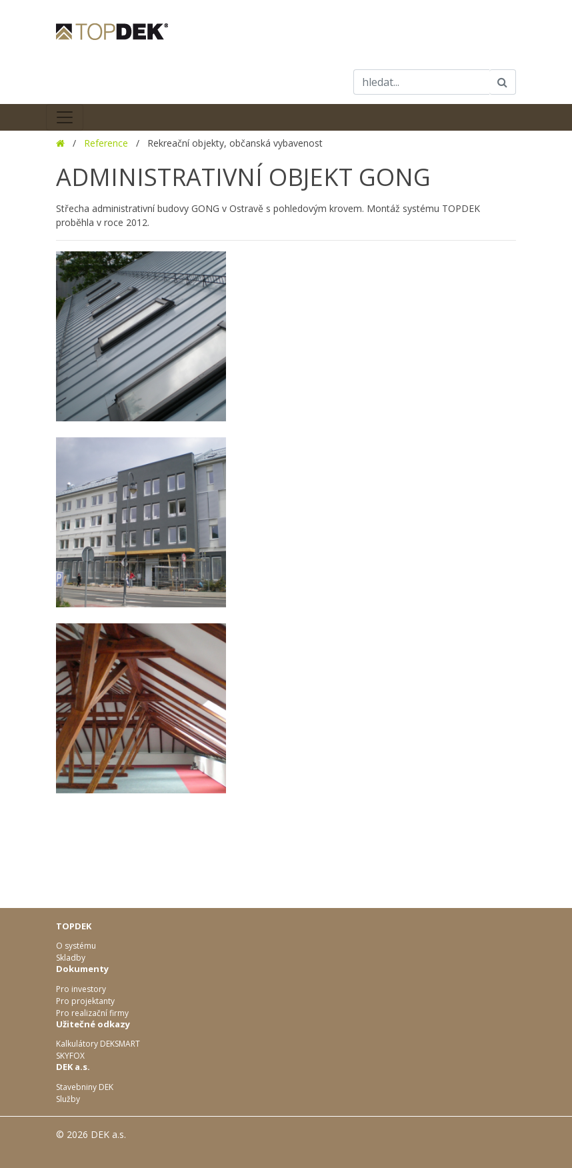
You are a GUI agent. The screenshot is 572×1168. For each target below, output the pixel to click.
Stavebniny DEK (84, 1087)
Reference (106, 143)
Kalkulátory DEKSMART (98, 1043)
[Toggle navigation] (64, 117)
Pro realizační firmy (92, 1013)
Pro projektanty (85, 1001)
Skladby (70, 957)
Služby (68, 1099)
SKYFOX (70, 1055)
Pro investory (81, 989)
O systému (76, 945)
